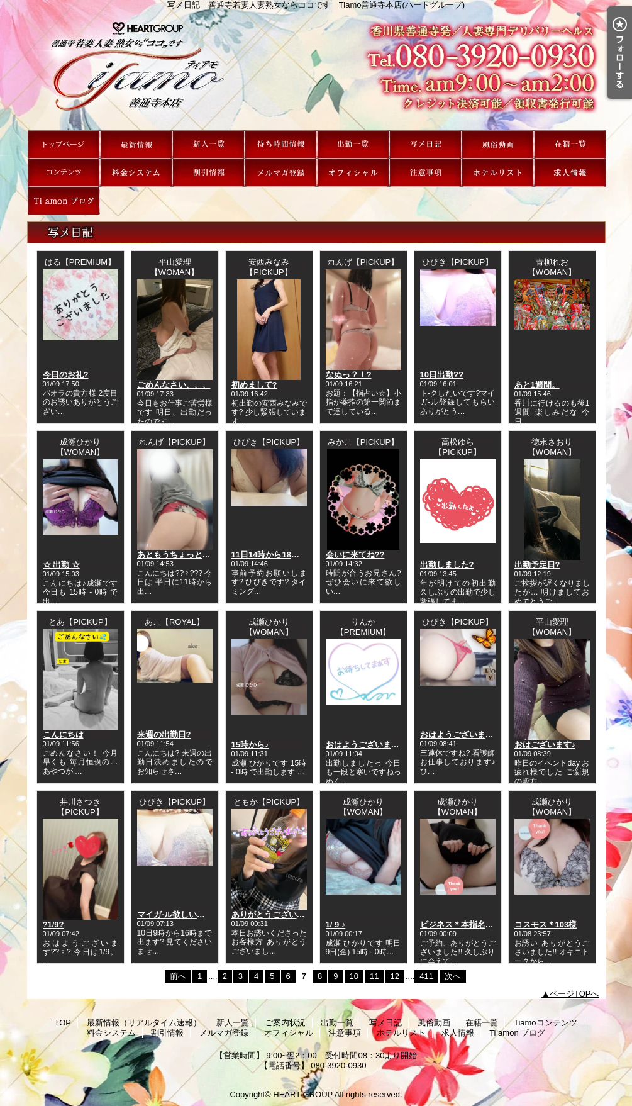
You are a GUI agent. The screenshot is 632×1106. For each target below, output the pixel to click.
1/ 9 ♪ (336, 924)
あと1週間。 (537, 384)
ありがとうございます (272, 914)
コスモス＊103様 (545, 924)
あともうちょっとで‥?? (183, 554)
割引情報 (208, 173)
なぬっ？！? (349, 374)
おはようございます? (459, 734)
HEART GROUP (303, 1094)
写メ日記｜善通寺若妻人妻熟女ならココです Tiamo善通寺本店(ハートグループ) (316, 69)
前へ (178, 976)
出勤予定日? (537, 564)
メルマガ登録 (281, 173)
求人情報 (570, 173)
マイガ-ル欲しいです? (177, 914)
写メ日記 (425, 144)
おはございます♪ (545, 744)
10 (354, 976)
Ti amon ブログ (64, 201)
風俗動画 (498, 144)
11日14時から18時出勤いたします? (296, 554)
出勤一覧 (353, 144)
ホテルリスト (498, 173)
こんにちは (63, 734)
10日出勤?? (441, 374)
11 (374, 976)
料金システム (136, 173)
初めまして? (254, 384)
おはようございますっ (366, 744)
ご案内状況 (281, 144)
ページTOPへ (574, 993)
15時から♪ (250, 744)
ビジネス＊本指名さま (461, 924)
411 (426, 976)
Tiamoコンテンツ (64, 173)
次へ (453, 976)
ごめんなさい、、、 (174, 384)
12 (394, 976)
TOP (64, 144)
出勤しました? (447, 564)
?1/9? (53, 924)
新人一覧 (208, 144)
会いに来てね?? (355, 554)
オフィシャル (353, 173)
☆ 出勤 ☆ (61, 564)
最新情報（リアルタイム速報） (136, 144)
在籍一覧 (570, 144)
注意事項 (425, 173)
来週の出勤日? (164, 734)
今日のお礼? (66, 374)
